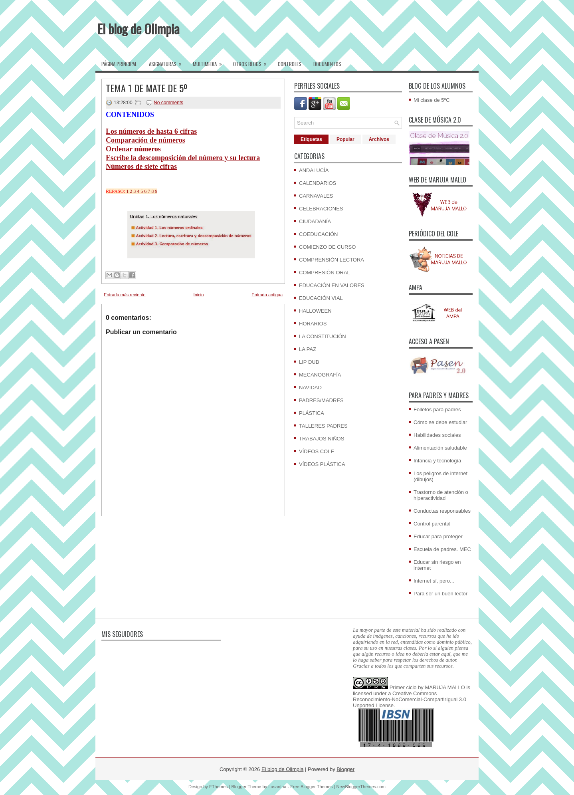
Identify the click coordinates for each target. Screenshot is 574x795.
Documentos (327, 64)
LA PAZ (307, 349)
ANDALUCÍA (314, 170)
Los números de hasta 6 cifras (151, 131)
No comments (168, 102)
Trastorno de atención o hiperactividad (441, 495)
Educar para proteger (438, 536)
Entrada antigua (267, 294)
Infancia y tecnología (437, 461)
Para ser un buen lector (440, 594)
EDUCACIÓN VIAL (321, 298)
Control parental (432, 524)
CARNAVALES (316, 196)
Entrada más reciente (125, 294)
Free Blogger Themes (311, 786)
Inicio (199, 294)
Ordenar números (134, 149)
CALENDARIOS (317, 183)
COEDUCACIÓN (318, 234)
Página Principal (119, 64)
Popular (345, 139)
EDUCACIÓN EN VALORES (331, 285)
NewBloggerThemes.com (361, 786)
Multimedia (210, 61)
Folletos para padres (437, 409)
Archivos (379, 139)
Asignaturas (168, 61)
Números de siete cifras (141, 166)
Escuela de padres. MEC (442, 549)
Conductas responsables (442, 511)
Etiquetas (311, 139)
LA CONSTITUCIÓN (322, 336)
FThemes (218, 786)
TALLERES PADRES (323, 426)
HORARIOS (313, 324)
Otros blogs (252, 61)
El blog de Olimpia (138, 28)
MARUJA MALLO (445, 687)
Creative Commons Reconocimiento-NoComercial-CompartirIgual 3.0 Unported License (409, 699)
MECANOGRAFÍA (320, 375)
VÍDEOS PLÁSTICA (322, 464)
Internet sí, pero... (434, 581)
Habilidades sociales (437, 435)
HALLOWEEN (315, 311)
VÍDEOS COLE (316, 451)
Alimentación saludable (440, 448)
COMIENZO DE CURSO (327, 247)
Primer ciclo (403, 687)
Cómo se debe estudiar (440, 422)
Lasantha (277, 786)
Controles (289, 64)
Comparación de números (145, 140)
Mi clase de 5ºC (432, 100)
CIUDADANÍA (315, 221)
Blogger (345, 769)
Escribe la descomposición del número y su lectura (183, 158)
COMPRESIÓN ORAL (324, 273)
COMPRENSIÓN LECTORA (331, 260)
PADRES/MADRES (321, 400)
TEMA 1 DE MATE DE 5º (147, 88)
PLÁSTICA (311, 413)
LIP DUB (309, 362)
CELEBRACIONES (321, 209)
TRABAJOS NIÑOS (321, 439)
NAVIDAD (310, 388)
